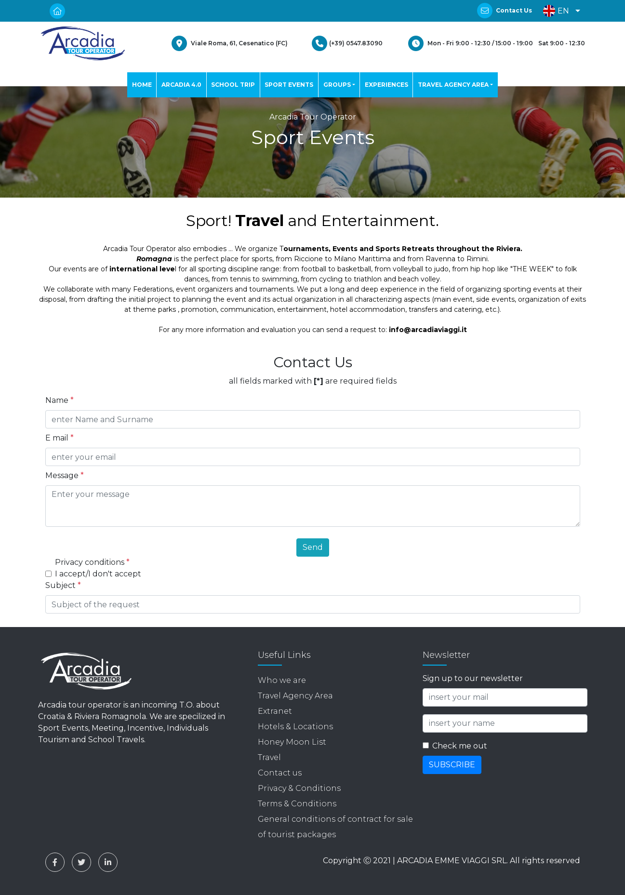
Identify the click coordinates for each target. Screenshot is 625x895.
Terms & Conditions (297, 803)
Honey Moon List (292, 742)
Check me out (459, 745)
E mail (59, 437)
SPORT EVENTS (289, 84)
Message (64, 475)
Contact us (280, 772)
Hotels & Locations (295, 726)
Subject (63, 585)
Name (59, 400)
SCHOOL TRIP (233, 84)
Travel (269, 757)
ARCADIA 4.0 (181, 84)
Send (313, 547)
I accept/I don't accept (98, 573)
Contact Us (514, 10)
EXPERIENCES (386, 84)
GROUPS (337, 84)
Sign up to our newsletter (473, 678)
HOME (142, 84)
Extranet (275, 711)
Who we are (282, 680)
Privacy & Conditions (299, 788)
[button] (559, 11)
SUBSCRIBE (452, 764)
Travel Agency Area (295, 695)
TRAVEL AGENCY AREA (453, 84)
